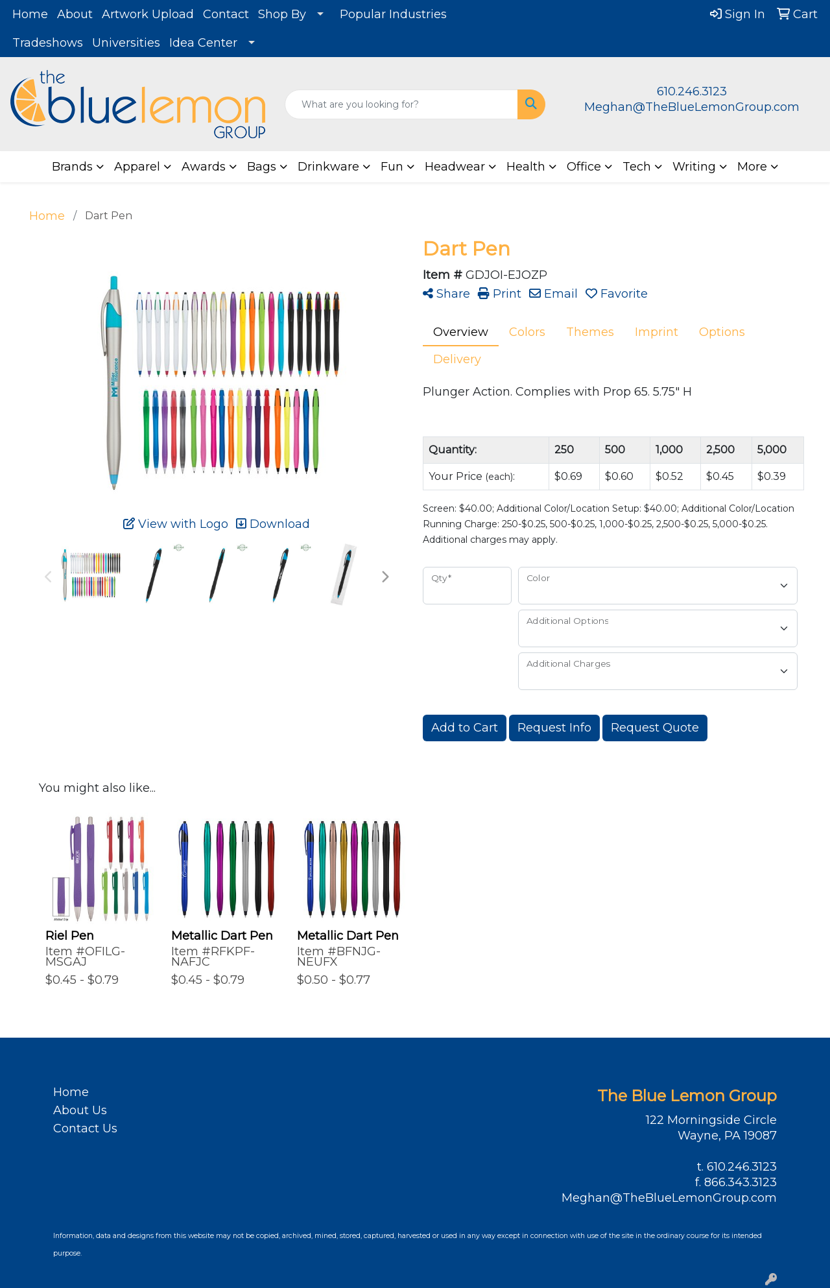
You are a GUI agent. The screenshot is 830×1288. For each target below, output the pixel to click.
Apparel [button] (137, 167)
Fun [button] (392, 167)
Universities (126, 43)
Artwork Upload (148, 14)
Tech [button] (636, 167)
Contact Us (85, 1128)
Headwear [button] (455, 167)
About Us (80, 1110)
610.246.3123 (692, 91)
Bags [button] (261, 167)
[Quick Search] (402, 104)
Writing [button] (694, 167)
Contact (226, 14)
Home (30, 14)
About (75, 14)
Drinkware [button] (328, 167)
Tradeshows (47, 43)
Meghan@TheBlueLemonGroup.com (692, 107)
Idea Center (203, 43)
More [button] (752, 167)
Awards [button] (204, 167)
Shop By (282, 14)
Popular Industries (393, 14)
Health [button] (525, 167)
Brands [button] (72, 167)
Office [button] (584, 167)
